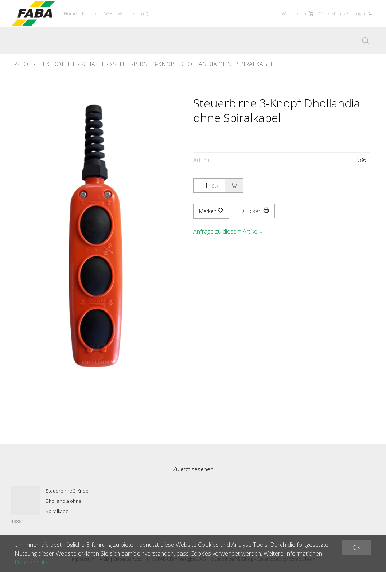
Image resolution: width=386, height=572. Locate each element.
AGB (108, 13)
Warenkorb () (133, 13)
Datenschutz (31, 562)
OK (356, 548)
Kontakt (90, 13)
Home (70, 13)
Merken (211, 211)
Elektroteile (56, 64)
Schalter (94, 64)
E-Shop (21, 64)
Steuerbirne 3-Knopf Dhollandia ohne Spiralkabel (193, 64)
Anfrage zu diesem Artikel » (228, 231)
